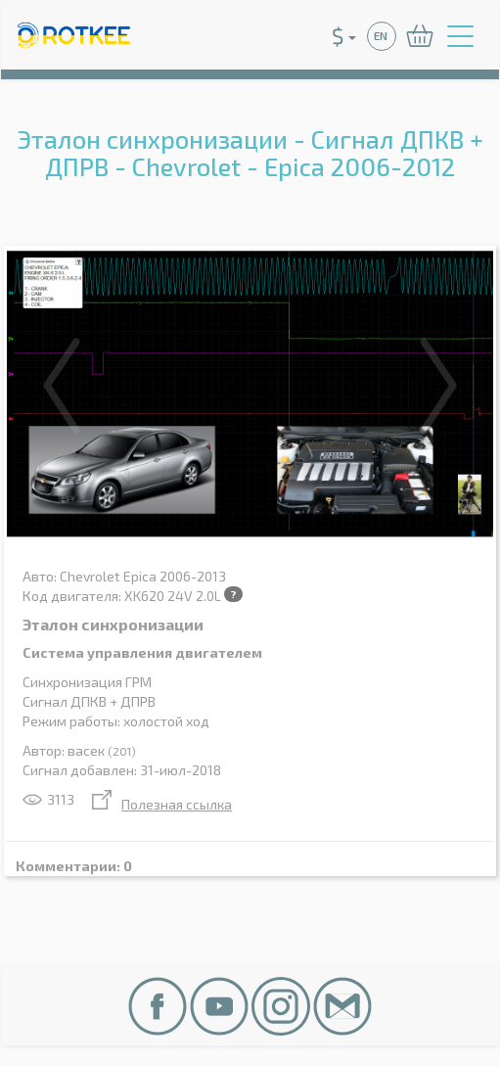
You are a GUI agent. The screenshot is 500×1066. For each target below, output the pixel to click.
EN (380, 35)
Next (438, 386)
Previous (62, 386)
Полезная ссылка (162, 804)
